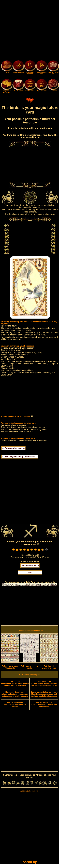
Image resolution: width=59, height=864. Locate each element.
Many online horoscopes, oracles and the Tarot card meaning (15, 683)
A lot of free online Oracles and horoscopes (44, 705)
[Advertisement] (29, 30)
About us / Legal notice (30, 791)
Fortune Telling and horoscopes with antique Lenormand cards (44, 683)
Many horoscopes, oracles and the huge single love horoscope (44, 694)
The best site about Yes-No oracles (15, 705)
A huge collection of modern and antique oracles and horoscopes (14, 694)
